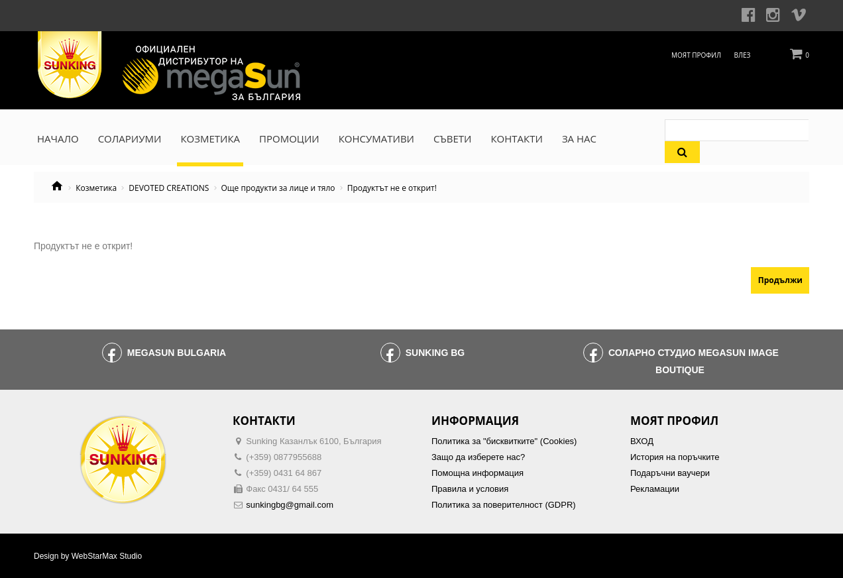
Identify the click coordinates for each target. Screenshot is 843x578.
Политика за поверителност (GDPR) (503, 505)
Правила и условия (469, 489)
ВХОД (641, 441)
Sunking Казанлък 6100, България (313, 441)
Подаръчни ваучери (670, 473)
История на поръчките (674, 457)
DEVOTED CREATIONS (169, 188)
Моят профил (696, 55)
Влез (742, 55)
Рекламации (654, 489)
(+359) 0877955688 (283, 457)
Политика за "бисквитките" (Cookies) (504, 441)
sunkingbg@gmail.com (289, 505)
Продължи (780, 280)
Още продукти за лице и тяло (278, 188)
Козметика (96, 188)
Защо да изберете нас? (478, 457)
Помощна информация (477, 473)
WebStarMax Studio (107, 556)
